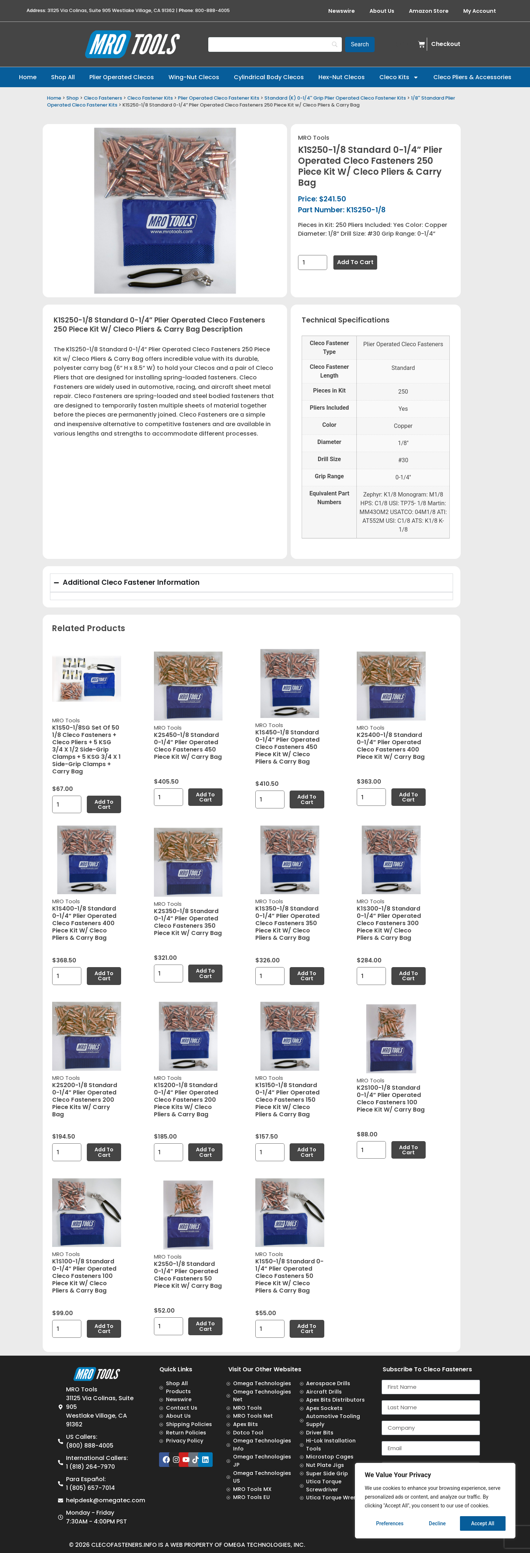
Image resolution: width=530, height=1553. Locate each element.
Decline (437, 1523)
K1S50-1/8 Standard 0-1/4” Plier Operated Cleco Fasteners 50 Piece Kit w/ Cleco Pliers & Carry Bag (289, 1276)
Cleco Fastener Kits (150, 98)
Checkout (445, 44)
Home (27, 77)
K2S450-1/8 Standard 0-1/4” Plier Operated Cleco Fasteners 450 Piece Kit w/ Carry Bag (188, 746)
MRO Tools (313, 138)
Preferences (390, 1523)
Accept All (482, 1523)
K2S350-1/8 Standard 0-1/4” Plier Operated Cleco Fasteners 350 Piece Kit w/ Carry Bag (188, 922)
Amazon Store (429, 11)
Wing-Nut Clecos (194, 77)
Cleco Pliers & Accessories (472, 77)
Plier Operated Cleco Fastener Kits (218, 98)
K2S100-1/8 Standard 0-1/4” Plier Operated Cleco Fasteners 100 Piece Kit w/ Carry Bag (391, 1098)
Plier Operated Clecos (121, 77)
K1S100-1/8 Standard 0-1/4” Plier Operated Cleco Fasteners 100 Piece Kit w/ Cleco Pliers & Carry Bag (84, 1276)
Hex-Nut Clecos (341, 77)
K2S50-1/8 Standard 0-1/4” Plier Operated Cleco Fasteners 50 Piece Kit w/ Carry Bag (188, 1275)
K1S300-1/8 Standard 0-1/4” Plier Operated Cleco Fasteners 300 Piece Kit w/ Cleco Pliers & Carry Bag (389, 923)
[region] (435, 1500)
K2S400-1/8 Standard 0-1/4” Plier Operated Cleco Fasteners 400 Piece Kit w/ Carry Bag (391, 746)
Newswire (341, 11)
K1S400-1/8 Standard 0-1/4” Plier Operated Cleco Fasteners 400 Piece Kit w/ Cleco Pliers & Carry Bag (84, 923)
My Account (479, 11)
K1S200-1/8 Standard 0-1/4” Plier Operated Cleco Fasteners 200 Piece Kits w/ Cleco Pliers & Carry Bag (186, 1100)
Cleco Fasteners (103, 98)
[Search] (275, 44)
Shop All (63, 77)
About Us (382, 11)
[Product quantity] (312, 262)
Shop (72, 98)
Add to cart (355, 262)
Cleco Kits (399, 77)
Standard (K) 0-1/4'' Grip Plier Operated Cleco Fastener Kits (335, 98)
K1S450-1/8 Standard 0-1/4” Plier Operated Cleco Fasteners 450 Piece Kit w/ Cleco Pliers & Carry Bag (287, 747)
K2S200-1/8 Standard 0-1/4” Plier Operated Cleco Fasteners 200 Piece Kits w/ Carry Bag (84, 1100)
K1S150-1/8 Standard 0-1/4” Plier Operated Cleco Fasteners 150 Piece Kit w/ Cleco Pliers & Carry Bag (287, 1100)
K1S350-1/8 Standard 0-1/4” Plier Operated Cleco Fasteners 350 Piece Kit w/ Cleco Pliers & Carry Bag (287, 923)
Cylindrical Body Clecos (269, 77)
